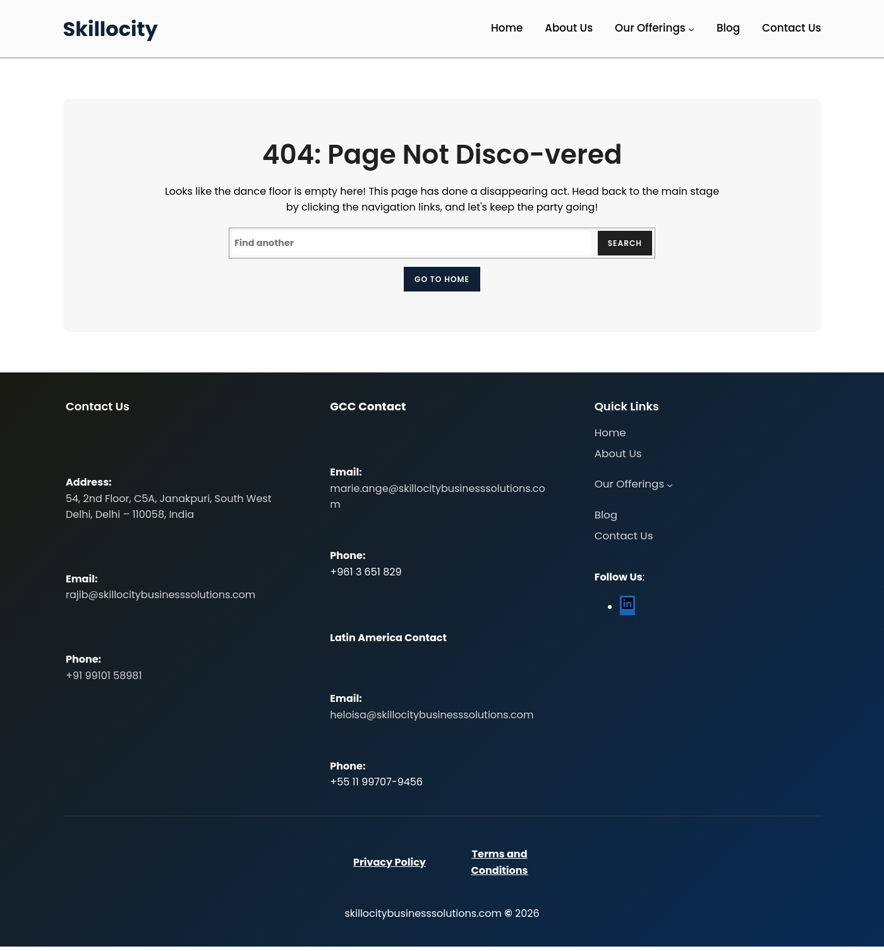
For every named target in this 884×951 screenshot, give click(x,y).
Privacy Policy (389, 866)
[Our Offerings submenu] (691, 29)
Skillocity (110, 29)
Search (622, 244)
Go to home (442, 280)
